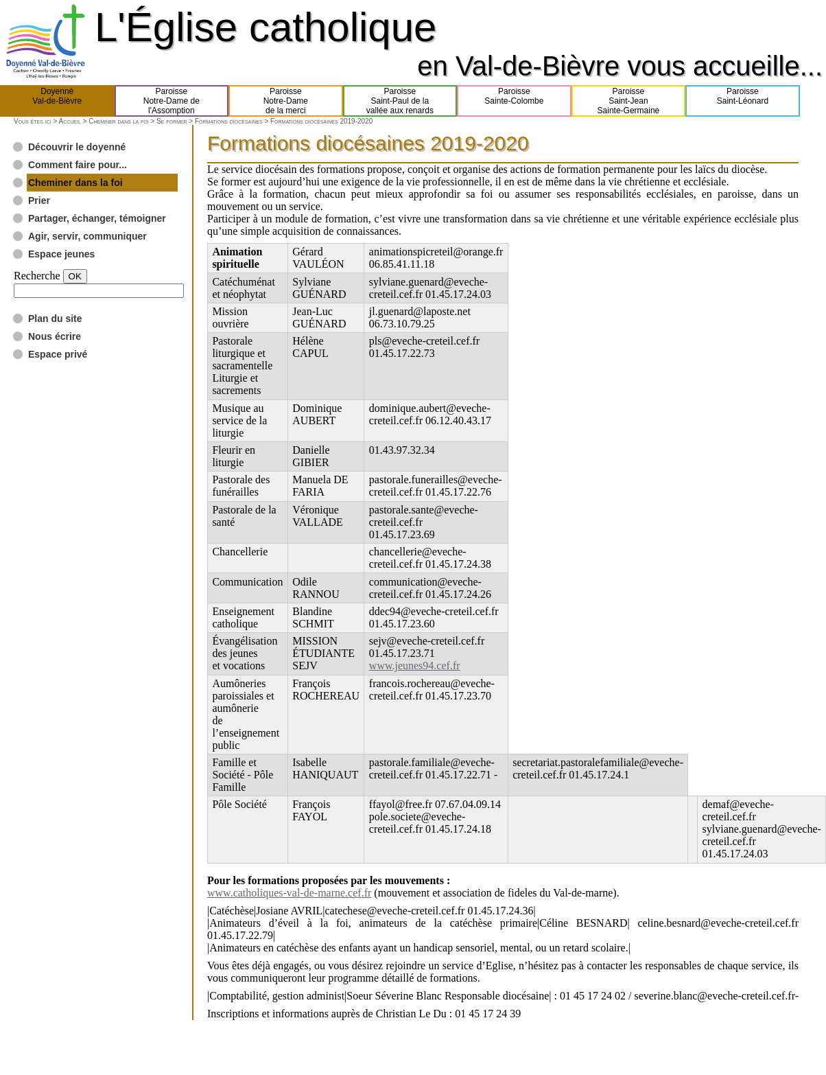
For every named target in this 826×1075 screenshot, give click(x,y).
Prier (39, 200)
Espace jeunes (61, 253)
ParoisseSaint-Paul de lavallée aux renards (400, 100)
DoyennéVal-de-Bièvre (57, 100)
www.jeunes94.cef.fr (414, 665)
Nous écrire (54, 336)
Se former (171, 121)
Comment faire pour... (77, 164)
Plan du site (55, 318)
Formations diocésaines (229, 121)
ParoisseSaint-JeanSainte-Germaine (629, 100)
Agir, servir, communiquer (87, 236)
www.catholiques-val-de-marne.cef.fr (289, 893)
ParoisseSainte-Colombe (513, 100)
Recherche (37, 275)
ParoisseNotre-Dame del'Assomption (171, 100)
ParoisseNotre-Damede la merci (285, 100)
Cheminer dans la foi (118, 121)
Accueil (69, 121)
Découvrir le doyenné (77, 146)
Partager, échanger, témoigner (97, 218)
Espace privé (57, 354)
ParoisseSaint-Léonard (742, 100)
